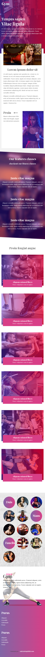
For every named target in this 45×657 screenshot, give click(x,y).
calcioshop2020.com (27, 651)
